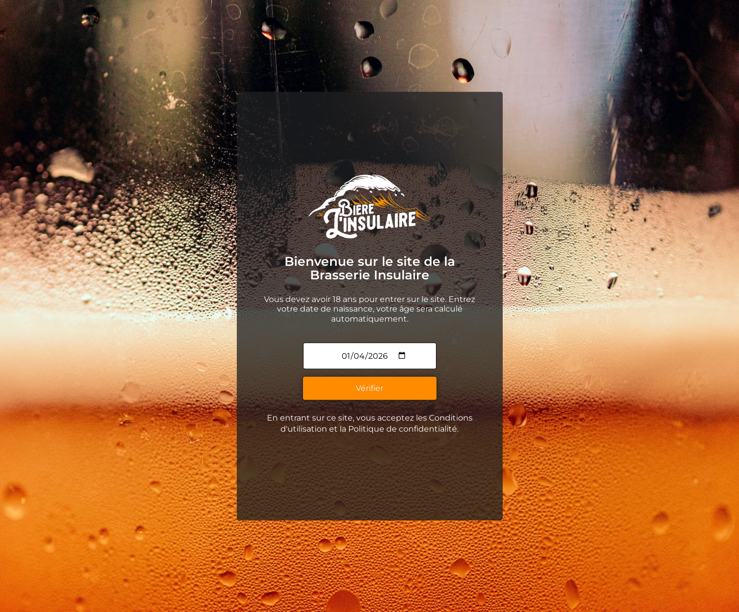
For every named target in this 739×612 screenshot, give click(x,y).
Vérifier (369, 386)
